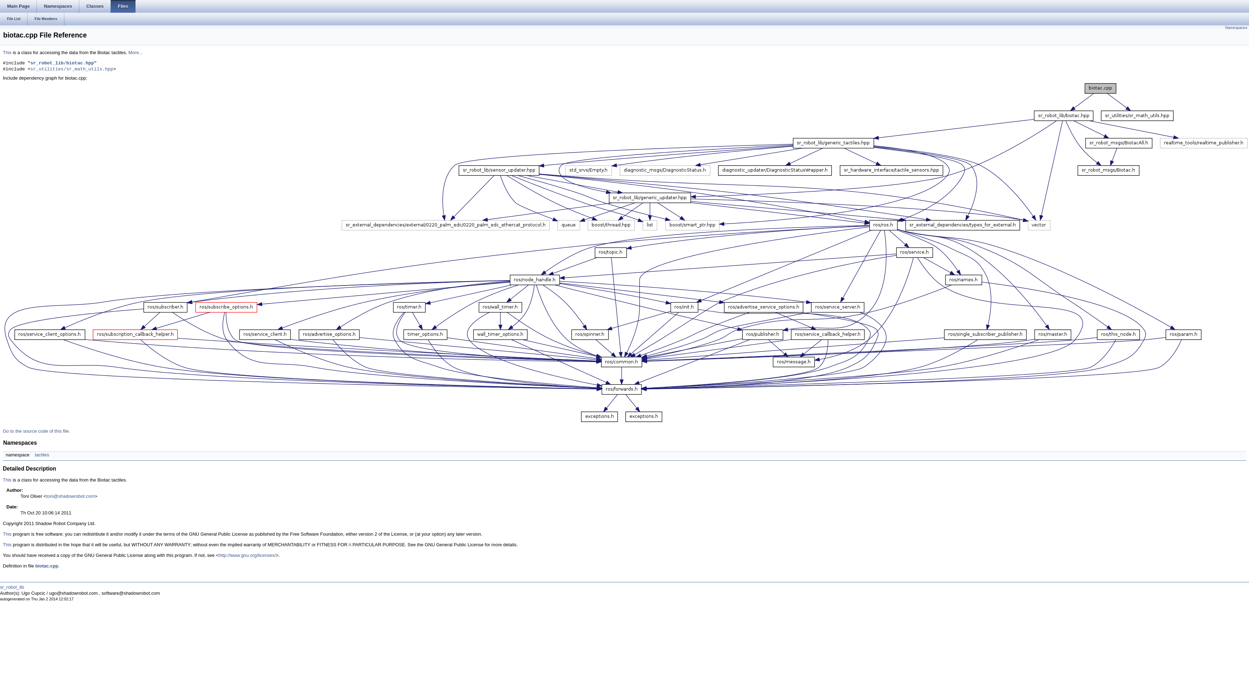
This (7, 52)
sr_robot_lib (12, 587)
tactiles (42, 454)
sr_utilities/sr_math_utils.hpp (71, 69)
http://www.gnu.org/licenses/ (247, 555)
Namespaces (1236, 27)
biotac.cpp (46, 566)
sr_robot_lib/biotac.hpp (62, 63)
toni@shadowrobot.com (70, 496)
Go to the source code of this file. (36, 431)
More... (135, 52)
